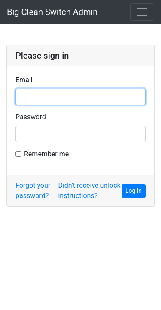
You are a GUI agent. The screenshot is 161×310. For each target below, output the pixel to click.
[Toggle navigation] (142, 12)
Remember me (46, 154)
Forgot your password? (32, 190)
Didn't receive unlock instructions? (89, 190)
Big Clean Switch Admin (52, 12)
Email (24, 80)
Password (30, 117)
